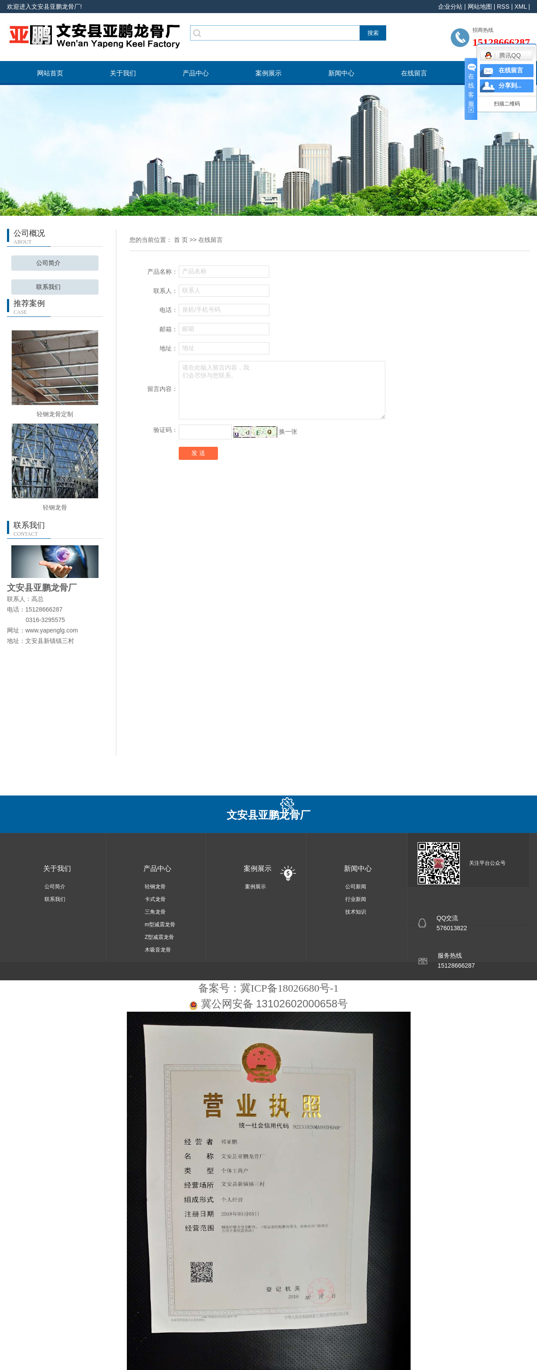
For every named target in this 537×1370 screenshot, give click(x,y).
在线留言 (414, 73)
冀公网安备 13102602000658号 (274, 1004)
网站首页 (50, 73)
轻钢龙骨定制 (55, 414)
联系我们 (48, 287)
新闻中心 (341, 73)
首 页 (181, 239)
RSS (503, 6)
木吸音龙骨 (158, 950)
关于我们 (123, 73)
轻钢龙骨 (55, 507)
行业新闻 (355, 899)
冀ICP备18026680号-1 (289, 988)
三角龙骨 (155, 912)
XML (520, 6)
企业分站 (450, 6)
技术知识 (355, 912)
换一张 (288, 431)
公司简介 (48, 263)
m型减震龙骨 (160, 924)
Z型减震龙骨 (159, 937)
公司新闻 (355, 887)
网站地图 (480, 6)
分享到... (510, 85)
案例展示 (268, 73)
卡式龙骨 (155, 899)
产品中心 (196, 73)
